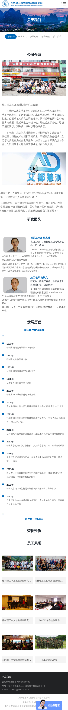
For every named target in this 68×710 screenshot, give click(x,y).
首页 (5, 29)
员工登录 (27, 702)
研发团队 (22, 36)
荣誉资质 (46, 36)
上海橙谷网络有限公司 (39, 697)
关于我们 (17, 29)
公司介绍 (11, 36)
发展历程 (34, 36)
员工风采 (57, 36)
